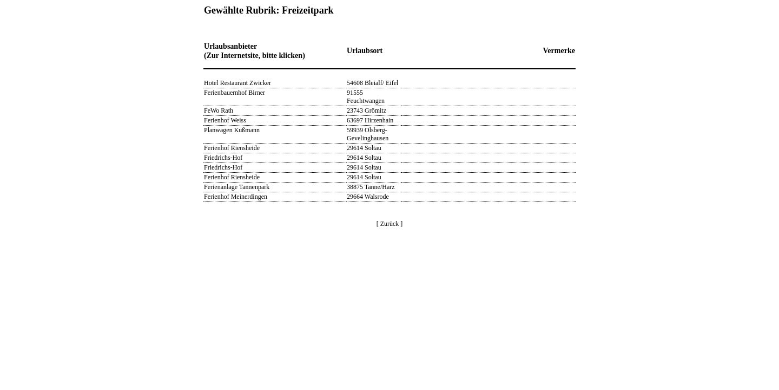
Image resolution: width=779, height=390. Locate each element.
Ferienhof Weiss (225, 120)
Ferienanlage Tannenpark (236, 187)
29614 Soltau (364, 148)
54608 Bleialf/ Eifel (372, 83)
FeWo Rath (218, 110)
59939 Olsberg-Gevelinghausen (367, 134)
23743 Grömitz (366, 110)
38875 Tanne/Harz (371, 187)
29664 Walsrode (368, 196)
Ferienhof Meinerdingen (235, 196)
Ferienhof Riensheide (232, 148)
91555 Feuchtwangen (366, 97)
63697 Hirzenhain (370, 120)
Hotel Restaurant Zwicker (237, 83)
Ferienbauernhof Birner (234, 92)
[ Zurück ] (390, 223)
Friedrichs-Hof (223, 157)
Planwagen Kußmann (232, 130)
